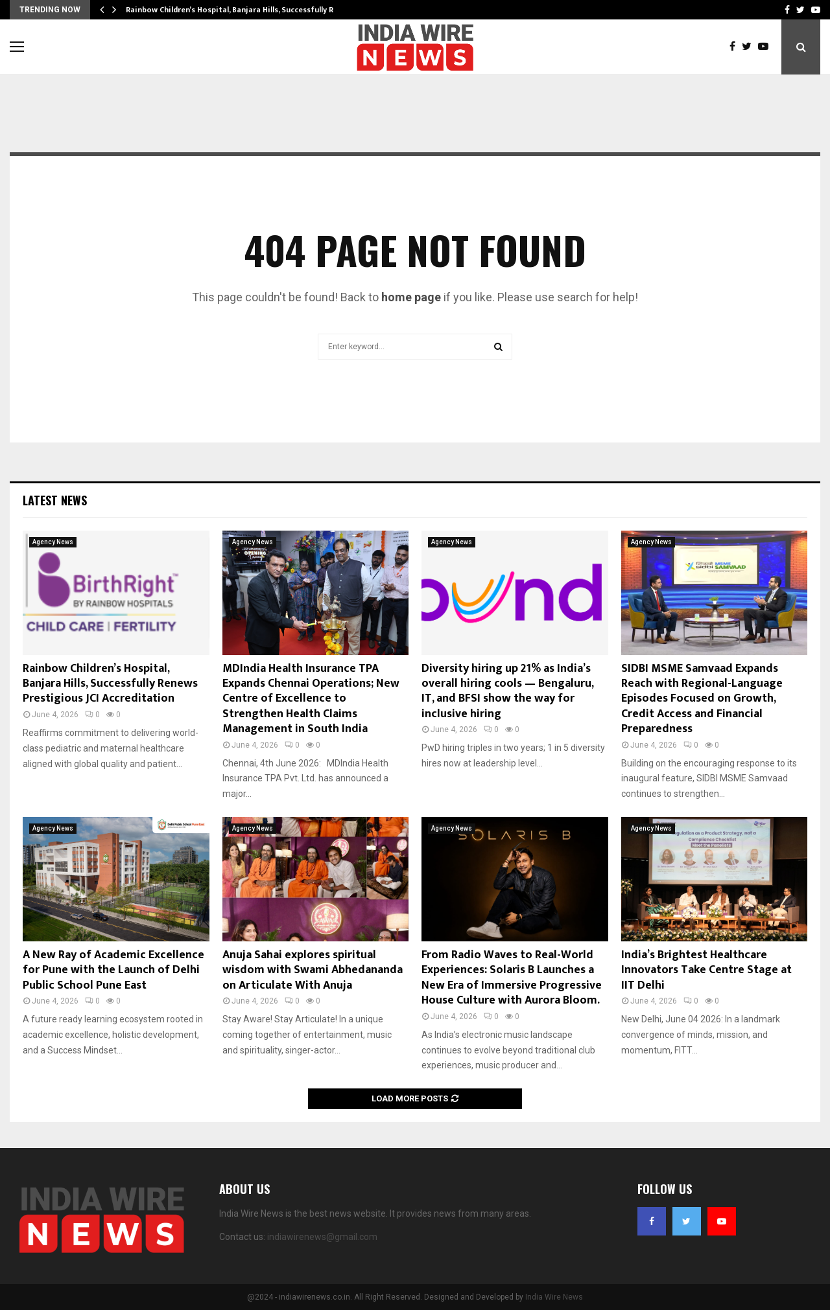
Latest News (55, 500)
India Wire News (554, 1297)
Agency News (52, 542)
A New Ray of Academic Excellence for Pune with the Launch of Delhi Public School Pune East (113, 970)
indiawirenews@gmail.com (322, 1237)
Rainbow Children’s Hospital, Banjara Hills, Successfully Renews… (244, 9)
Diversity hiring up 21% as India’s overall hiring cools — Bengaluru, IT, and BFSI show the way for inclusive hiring (507, 691)
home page (411, 297)
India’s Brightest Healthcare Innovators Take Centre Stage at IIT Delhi (706, 970)
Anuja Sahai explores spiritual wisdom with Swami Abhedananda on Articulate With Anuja (312, 970)
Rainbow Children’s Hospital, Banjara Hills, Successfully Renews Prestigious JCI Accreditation (110, 684)
